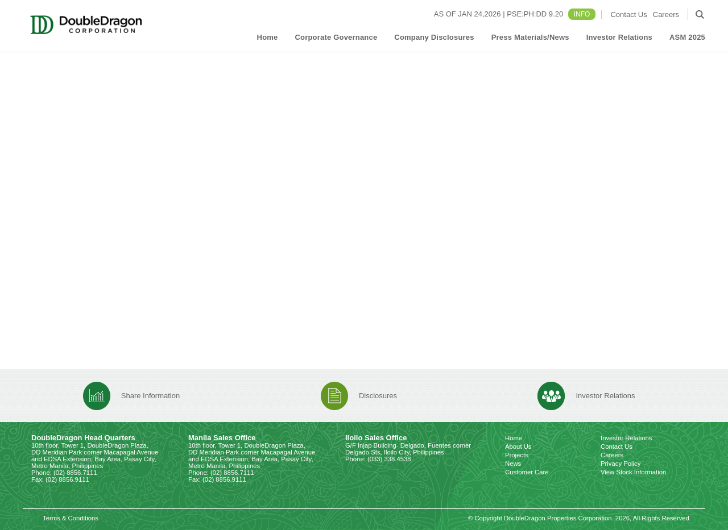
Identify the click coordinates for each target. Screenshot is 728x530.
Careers (666, 14)
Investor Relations (619, 37)
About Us (518, 446)
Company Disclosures (434, 37)
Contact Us (628, 14)
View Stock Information (633, 472)
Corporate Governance (336, 37)
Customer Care (527, 472)
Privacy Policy (620, 463)
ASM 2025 (687, 37)
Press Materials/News (530, 37)
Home (267, 37)
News (513, 463)
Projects (516, 455)
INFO (582, 14)
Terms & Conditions (70, 518)
